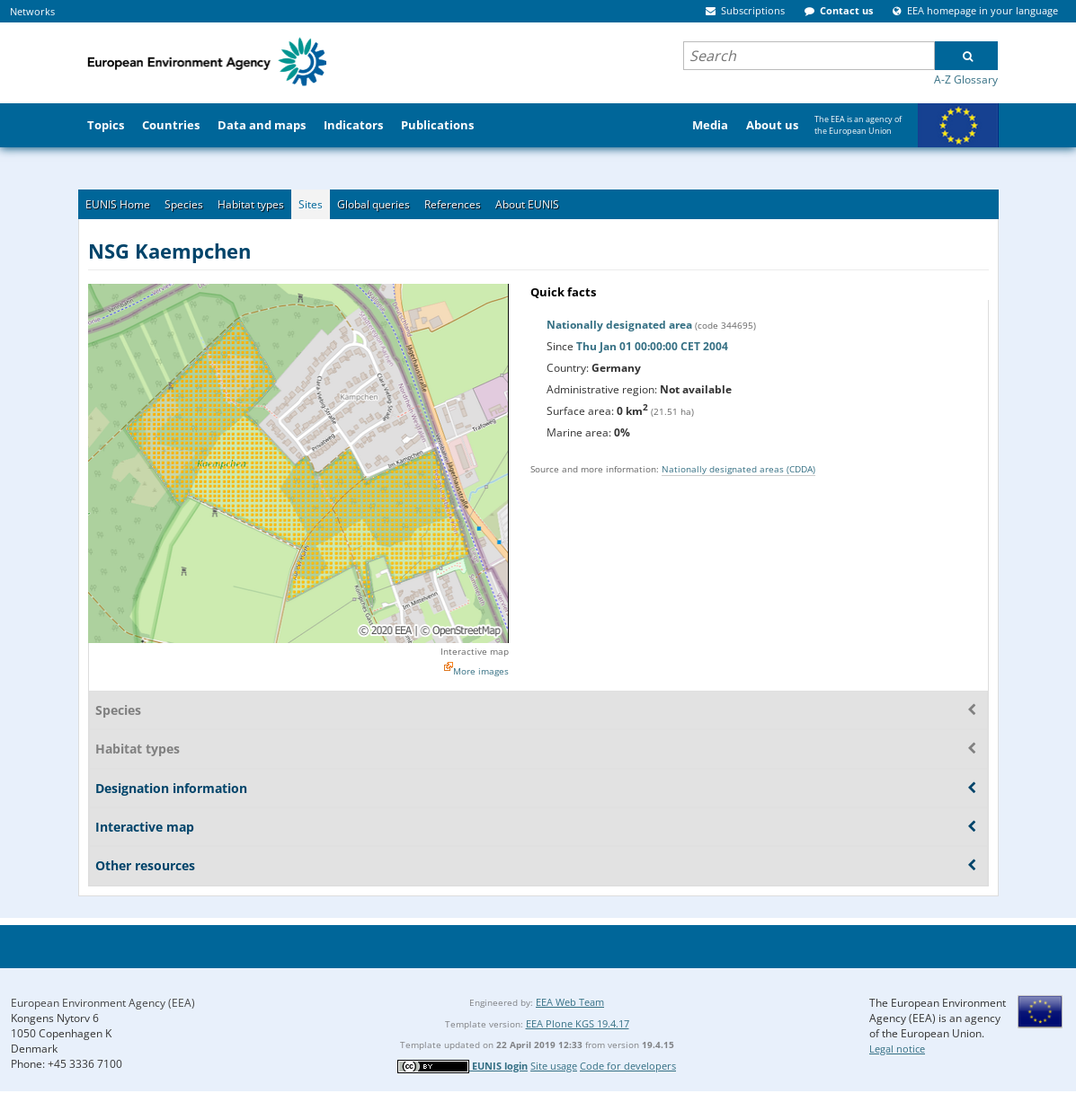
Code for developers (628, 1065)
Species (184, 204)
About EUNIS (527, 204)
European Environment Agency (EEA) (103, 1002)
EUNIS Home (117, 204)
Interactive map (474, 651)
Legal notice (897, 1048)
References (452, 204)
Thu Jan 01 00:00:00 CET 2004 (652, 346)
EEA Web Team (570, 1002)
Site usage (553, 1065)
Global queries (373, 204)
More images (481, 671)
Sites (310, 204)
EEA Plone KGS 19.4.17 (577, 1023)
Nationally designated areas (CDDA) (738, 469)
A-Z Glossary (966, 79)
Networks (32, 11)
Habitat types (251, 204)
